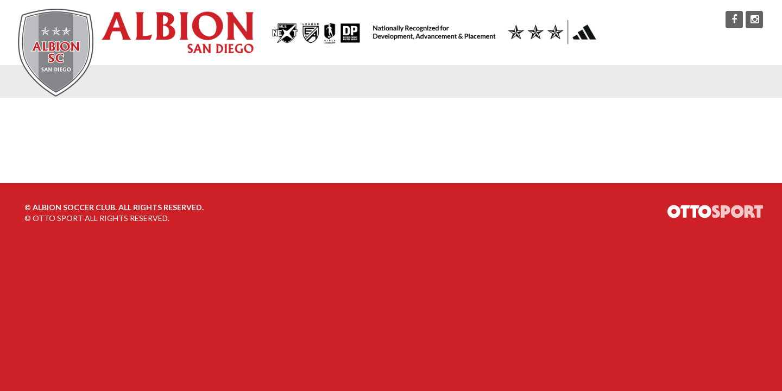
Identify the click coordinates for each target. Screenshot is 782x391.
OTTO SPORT (58, 218)
